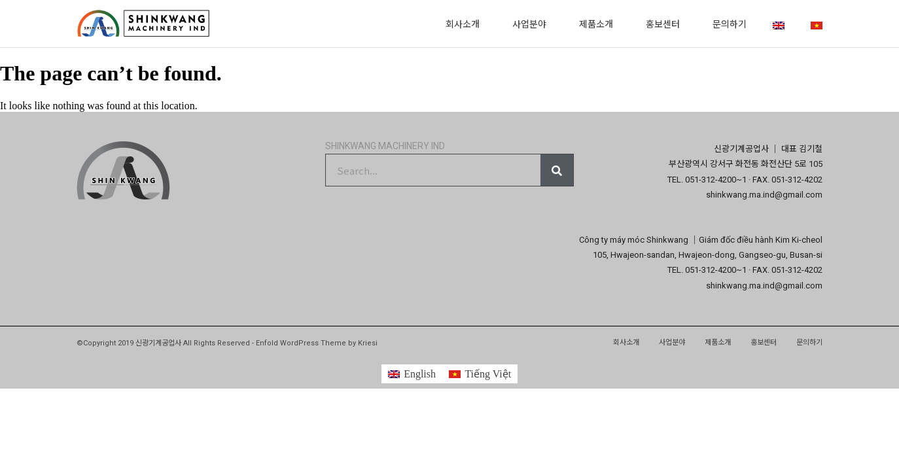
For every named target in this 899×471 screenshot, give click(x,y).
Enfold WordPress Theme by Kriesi (317, 343)
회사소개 (466, 23)
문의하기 (730, 23)
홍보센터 (666, 23)
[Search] (556, 170)
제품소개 (599, 23)
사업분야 (532, 23)
